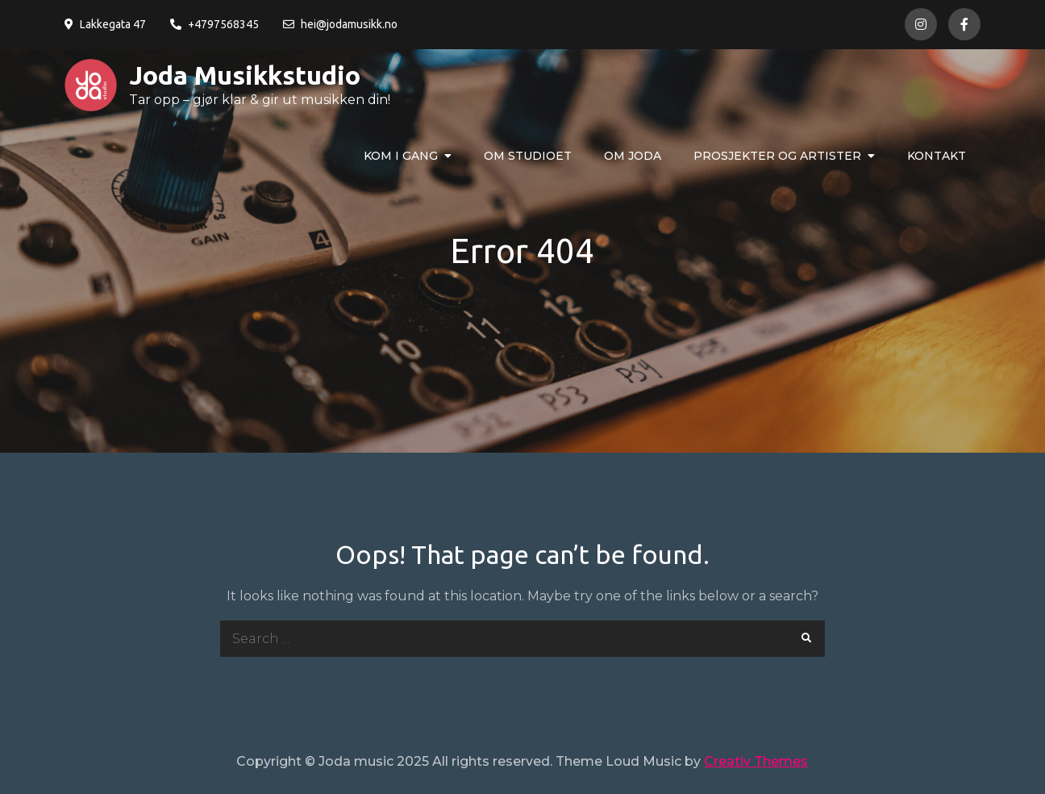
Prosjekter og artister (777, 155)
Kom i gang (401, 155)
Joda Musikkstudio (244, 75)
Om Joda (632, 155)
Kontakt (936, 155)
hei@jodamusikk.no (340, 24)
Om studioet (528, 155)
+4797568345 (214, 24)
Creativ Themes (756, 761)
